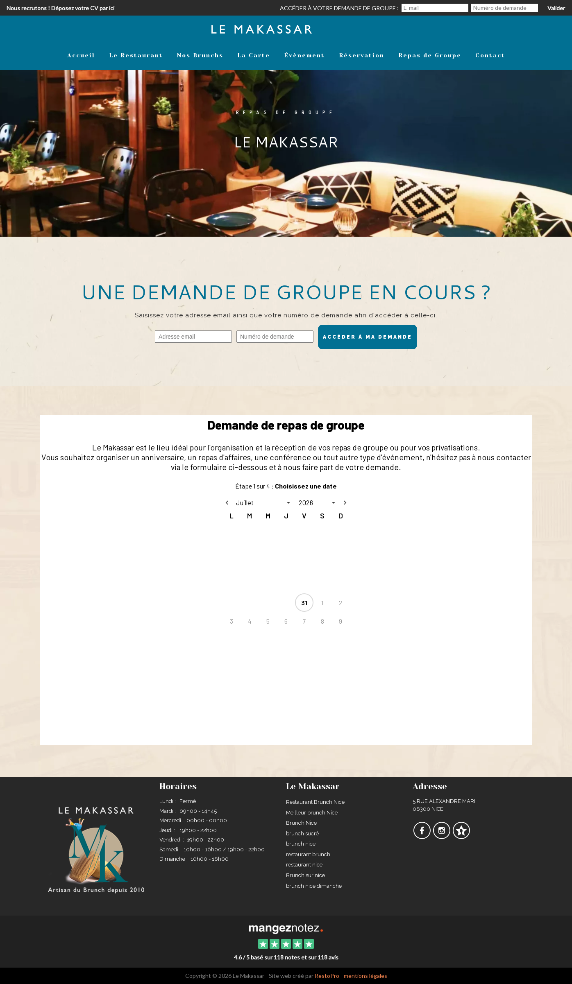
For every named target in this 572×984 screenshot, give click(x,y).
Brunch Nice (301, 823)
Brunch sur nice (305, 875)
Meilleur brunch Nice (312, 813)
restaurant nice (304, 865)
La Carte (253, 55)
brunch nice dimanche (314, 886)
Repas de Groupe (429, 55)
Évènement (304, 55)
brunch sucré (302, 833)
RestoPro (327, 975)
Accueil (81, 55)
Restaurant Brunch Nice (315, 802)
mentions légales (365, 975)
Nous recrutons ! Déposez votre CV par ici (60, 8)
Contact (490, 55)
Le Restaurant (136, 55)
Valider (556, 8)
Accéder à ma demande (367, 337)
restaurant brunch (308, 854)
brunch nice (301, 844)
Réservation (361, 55)
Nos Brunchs (200, 55)
